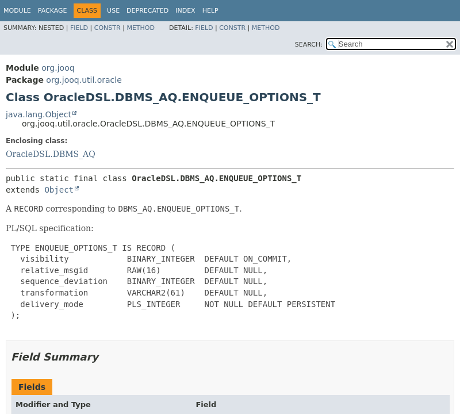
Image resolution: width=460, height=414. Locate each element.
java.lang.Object (38, 114)
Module (17, 10)
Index (185, 10)
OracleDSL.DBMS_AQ (50, 154)
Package (52, 10)
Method (140, 28)
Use (113, 10)
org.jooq (57, 67)
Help (210, 10)
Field (79, 28)
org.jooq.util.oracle (83, 80)
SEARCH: (309, 44)
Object (59, 189)
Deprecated (147, 10)
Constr (107, 28)
